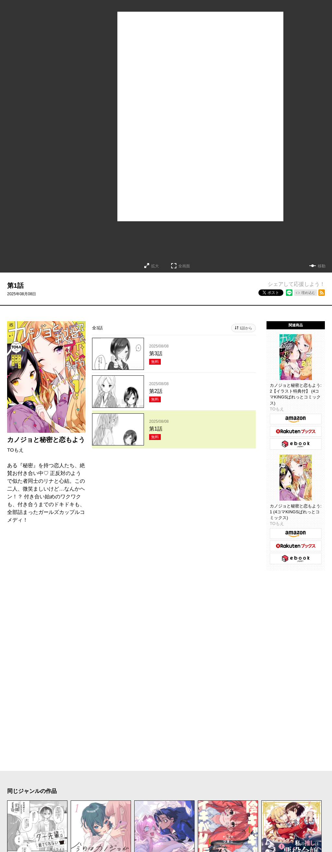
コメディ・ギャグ (97, 792)
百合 (199, 805)
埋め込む (308, 293)
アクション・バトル (232, 792)
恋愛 (19, 792)
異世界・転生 (114, 805)
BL (221, 805)
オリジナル (166, 818)
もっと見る (163, 743)
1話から (246, 328)
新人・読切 (99, 818)
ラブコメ (49, 792)
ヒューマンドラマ (61, 805)
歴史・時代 (285, 792)
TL (241, 805)
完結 (133, 818)
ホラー (142, 792)
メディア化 (57, 818)
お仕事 (21, 818)
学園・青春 (272, 805)
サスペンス (178, 792)
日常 (19, 805)
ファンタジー (162, 805)
